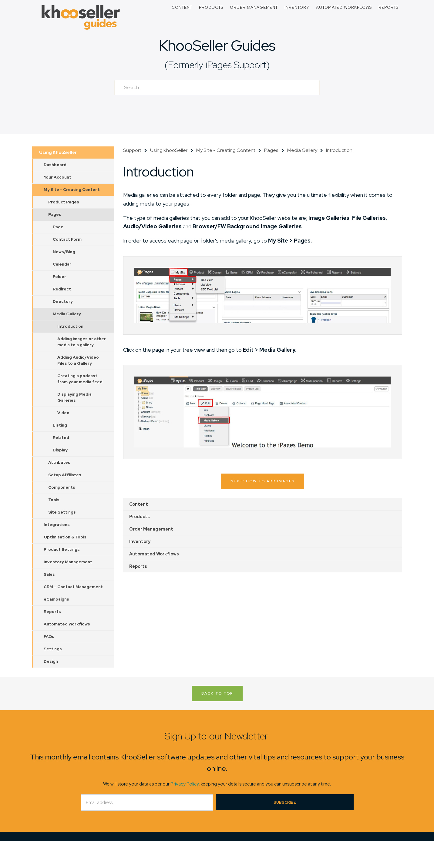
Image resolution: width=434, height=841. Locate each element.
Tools (53, 499)
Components (61, 487)
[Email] (147, 802)
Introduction (70, 326)
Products (211, 7)
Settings (53, 649)
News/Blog (64, 251)
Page (58, 227)
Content (182, 7)
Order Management (254, 7)
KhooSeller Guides (217, 45)
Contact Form (67, 239)
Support (132, 150)
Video (63, 412)
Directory (63, 301)
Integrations (57, 524)
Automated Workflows (344, 7)
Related (61, 437)
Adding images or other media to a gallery (81, 341)
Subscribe (285, 802)
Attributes (59, 462)
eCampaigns (56, 599)
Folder (59, 276)
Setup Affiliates (64, 474)
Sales (49, 574)
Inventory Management (68, 562)
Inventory (296, 7)
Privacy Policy (184, 784)
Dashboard (55, 164)
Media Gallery (67, 314)
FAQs (49, 636)
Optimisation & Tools (65, 537)
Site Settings (62, 512)
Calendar (62, 264)
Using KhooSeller (58, 152)
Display (60, 450)
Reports (388, 7)
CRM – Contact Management (73, 586)
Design (51, 661)
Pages (54, 214)
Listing (60, 425)
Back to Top (217, 693)
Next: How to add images (262, 481)
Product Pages (63, 202)
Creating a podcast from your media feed (80, 378)
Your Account (57, 177)
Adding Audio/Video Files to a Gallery (78, 360)
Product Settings (62, 549)
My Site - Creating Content (72, 189)
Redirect (62, 289)
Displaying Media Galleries (74, 397)
